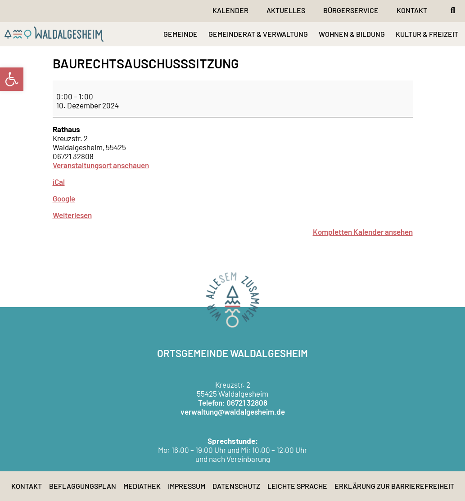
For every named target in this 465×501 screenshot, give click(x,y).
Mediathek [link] (142, 486)
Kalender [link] (230, 10)
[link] (11, 79)
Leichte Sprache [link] (297, 486)
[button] (452, 10)
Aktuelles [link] (285, 10)
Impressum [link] (186, 486)
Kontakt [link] (412, 10)
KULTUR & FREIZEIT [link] (427, 34)
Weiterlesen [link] (72, 214)
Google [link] (64, 198)
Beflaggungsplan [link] (82, 486)
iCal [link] (59, 181)
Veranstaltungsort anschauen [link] (101, 165)
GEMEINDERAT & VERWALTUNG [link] (258, 34)
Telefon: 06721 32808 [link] (232, 402)
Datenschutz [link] (236, 486)
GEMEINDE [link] (180, 34)
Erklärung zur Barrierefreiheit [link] (394, 486)
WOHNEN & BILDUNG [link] (352, 34)
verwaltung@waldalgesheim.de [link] (233, 411)
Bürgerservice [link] (351, 10)
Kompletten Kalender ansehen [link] (363, 231)
